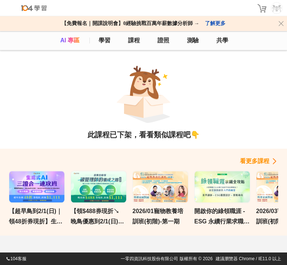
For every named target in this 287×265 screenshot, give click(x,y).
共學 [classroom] (222, 40)
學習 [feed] (104, 40)
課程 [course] (134, 40)
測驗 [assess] (193, 40)
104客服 (16, 258)
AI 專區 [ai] (69, 40)
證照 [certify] (163, 40)
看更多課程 (254, 161)
